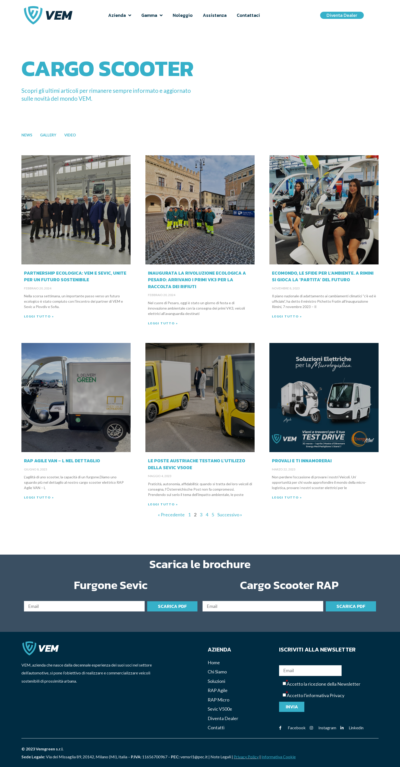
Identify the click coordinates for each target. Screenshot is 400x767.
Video (70, 135)
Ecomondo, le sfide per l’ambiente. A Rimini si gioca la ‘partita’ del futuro (322, 276)
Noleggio (183, 15)
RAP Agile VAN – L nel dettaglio (62, 460)
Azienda (119, 15)
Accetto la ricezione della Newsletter (323, 684)
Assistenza (215, 15)
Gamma (151, 15)
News (26, 135)
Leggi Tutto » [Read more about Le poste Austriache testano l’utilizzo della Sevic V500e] (163, 504)
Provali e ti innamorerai (302, 460)
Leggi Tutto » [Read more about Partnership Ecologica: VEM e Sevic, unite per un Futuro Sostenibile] (39, 316)
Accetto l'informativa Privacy (315, 695)
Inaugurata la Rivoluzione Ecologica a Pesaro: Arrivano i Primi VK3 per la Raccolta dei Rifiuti (197, 280)
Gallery (48, 135)
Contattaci (248, 15)
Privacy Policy (246, 756)
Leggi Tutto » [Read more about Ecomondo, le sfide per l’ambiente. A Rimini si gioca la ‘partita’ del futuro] (287, 316)
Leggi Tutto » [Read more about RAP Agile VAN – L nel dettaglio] (39, 497)
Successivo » (229, 514)
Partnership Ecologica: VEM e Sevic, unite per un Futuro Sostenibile (75, 276)
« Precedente (171, 514)
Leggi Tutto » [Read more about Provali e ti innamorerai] (287, 497)
